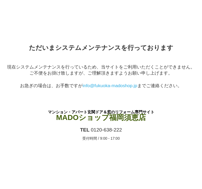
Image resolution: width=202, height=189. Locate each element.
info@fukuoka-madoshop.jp (110, 85)
